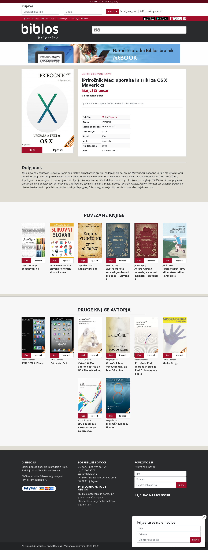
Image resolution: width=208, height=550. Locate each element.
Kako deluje (73, 19)
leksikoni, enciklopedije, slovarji (96, 74)
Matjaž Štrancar (95, 90)
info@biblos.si (89, 474)
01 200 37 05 (89, 470)
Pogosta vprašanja (58, 19)
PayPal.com (28, 479)
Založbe (35, 19)
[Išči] (139, 30)
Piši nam (84, 19)
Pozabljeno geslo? (128, 11)
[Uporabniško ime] (40, 12)
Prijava (181, 484)
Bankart (41, 479)
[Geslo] (83, 12)
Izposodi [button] (58, 150)
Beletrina (57, 546)
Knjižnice (26, 19)
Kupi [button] (32, 150)
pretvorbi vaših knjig (89, 497)
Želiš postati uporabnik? (151, 11)
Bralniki (44, 19)
